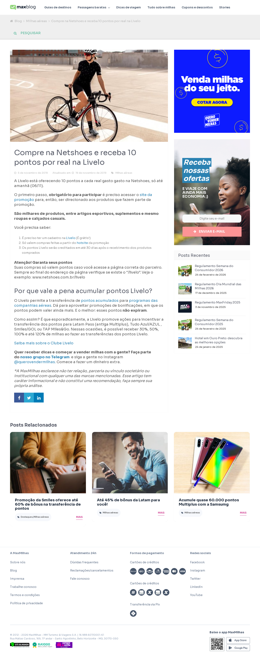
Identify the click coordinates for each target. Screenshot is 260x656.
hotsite (82, 244)
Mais (79, 517)
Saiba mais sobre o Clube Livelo (43, 344)
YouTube (196, 596)
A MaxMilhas (19, 554)
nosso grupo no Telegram (45, 358)
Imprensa (17, 579)
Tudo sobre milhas (161, 7)
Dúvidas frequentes (84, 563)
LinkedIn (196, 587)
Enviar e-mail (212, 232)
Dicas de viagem (128, 7)
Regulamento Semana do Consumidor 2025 (214, 323)
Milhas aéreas (36, 21)
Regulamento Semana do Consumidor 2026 (214, 269)
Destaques (27, 517)
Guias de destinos (57, 7)
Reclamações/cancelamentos (91, 571)
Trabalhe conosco (23, 587)
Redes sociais (200, 554)
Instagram (197, 571)
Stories (224, 7)
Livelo (70, 239)
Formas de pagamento (147, 554)
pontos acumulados (100, 301)
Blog (18, 21)
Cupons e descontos (197, 7)
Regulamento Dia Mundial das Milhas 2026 (218, 287)
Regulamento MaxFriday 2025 (217, 303)
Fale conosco (80, 579)
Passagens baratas (92, 7)
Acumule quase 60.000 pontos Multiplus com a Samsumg (209, 503)
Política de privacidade (26, 604)
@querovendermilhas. (35, 363)
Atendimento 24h (83, 554)
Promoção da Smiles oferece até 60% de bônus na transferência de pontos (48, 505)
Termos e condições (25, 596)
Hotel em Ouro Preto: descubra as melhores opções (218, 341)
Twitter (195, 579)
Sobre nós (17, 563)
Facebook (197, 563)
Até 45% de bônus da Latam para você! (128, 503)
